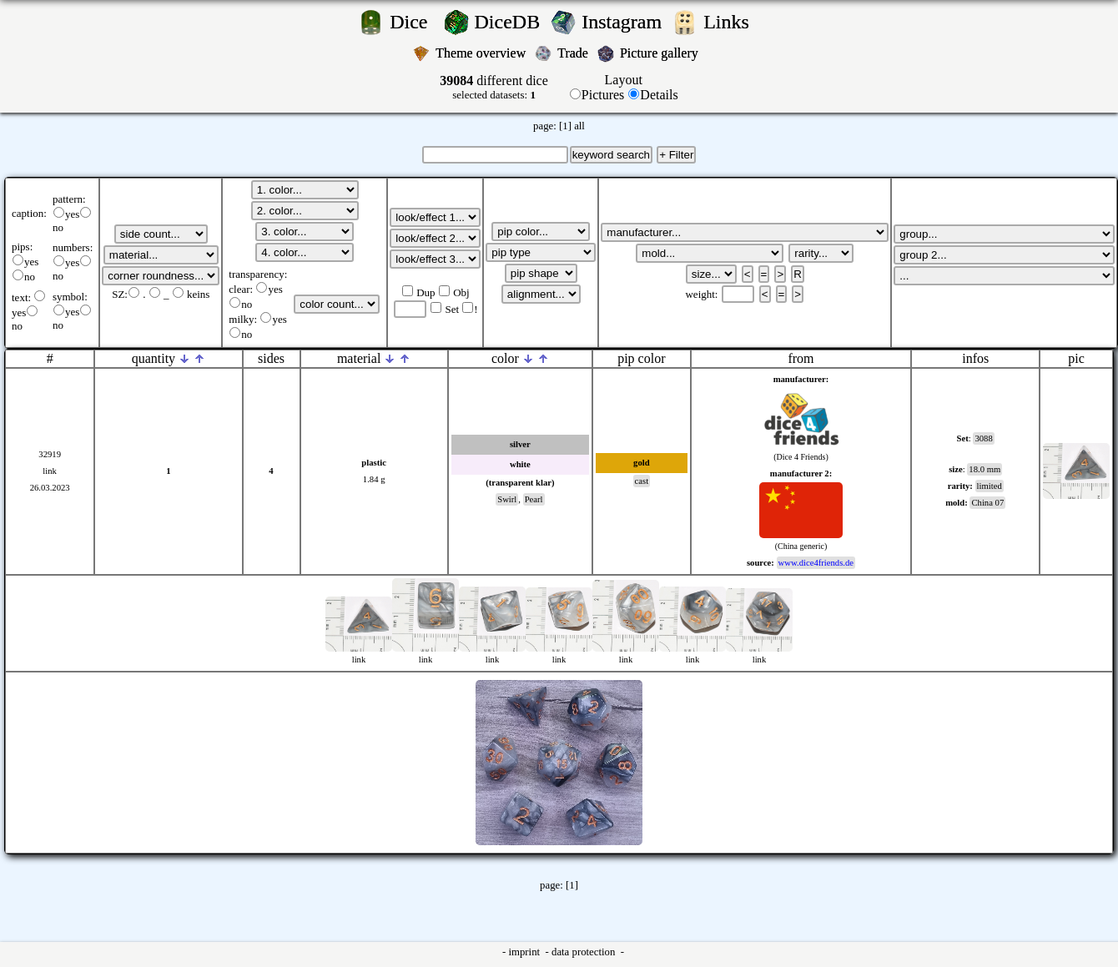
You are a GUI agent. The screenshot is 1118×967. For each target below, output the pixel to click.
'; (161, 234)
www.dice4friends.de (816, 562)
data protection (584, 952)
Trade (574, 53)
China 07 (987, 502)
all (579, 126)
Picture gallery (662, 53)
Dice (413, 22)
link (50, 471)
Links (731, 22)
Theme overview (482, 53)
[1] (565, 126)
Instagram (624, 22)
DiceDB (510, 22)
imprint (525, 952)
